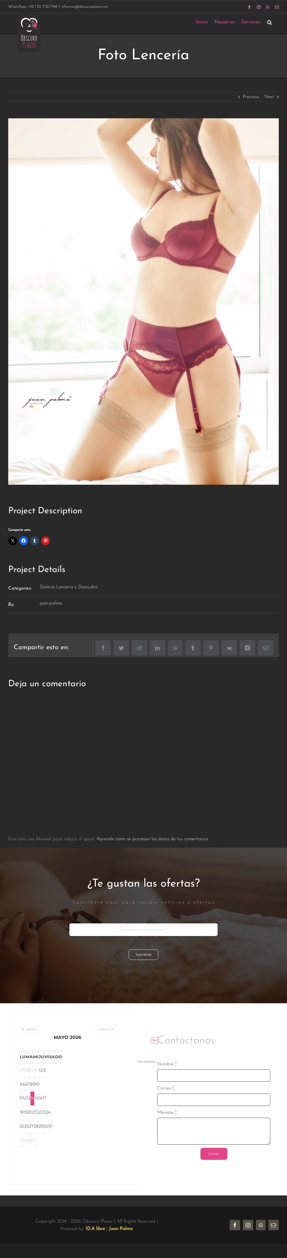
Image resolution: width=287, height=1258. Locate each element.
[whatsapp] (261, 1225)
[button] (269, 22)
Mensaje (167, 1112)
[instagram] (248, 1225)
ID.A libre (95, 1228)
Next (269, 96)
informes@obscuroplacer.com (84, 7)
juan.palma (51, 603)
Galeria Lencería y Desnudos (68, 587)
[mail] (273, 1225)
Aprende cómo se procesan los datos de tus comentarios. (153, 839)
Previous (251, 96)
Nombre (167, 1064)
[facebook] (235, 1225)
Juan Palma (121, 1228)
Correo (165, 1088)
